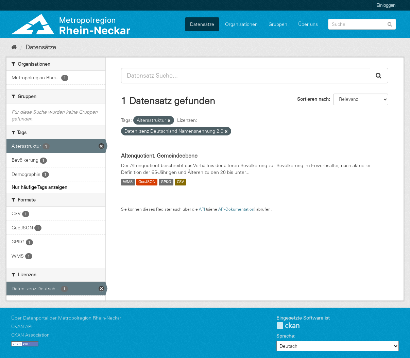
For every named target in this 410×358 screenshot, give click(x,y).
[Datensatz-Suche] (362, 24)
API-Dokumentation (236, 209)
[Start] (14, 47)
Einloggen (385, 5)
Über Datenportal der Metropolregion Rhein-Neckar (66, 318)
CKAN (288, 325)
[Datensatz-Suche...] (245, 75)
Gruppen (278, 24)
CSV (180, 182)
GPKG (166, 182)
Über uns (308, 24)
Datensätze (202, 24)
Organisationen (241, 24)
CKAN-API (22, 326)
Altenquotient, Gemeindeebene (159, 155)
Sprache (285, 336)
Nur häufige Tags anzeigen (39, 187)
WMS (128, 182)
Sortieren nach (313, 99)
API (202, 209)
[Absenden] (390, 24)
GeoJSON (146, 182)
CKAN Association (30, 335)
